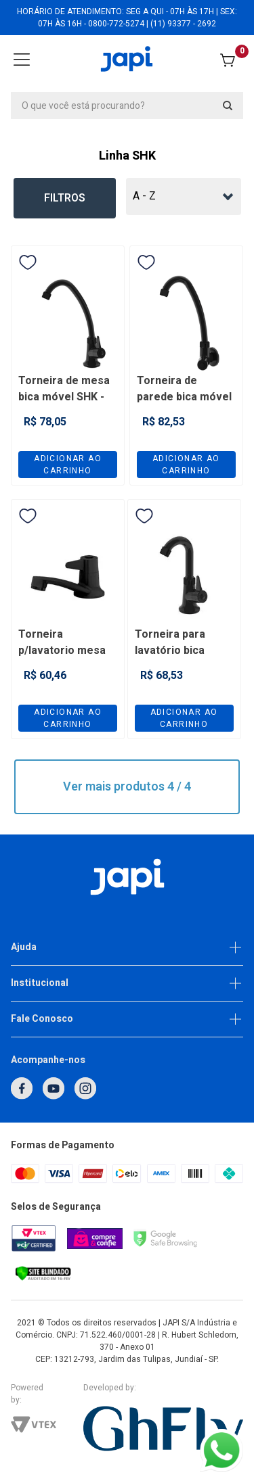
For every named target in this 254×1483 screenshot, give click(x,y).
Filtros (64, 198)
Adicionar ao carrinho (68, 464)
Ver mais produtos (127, 787)
